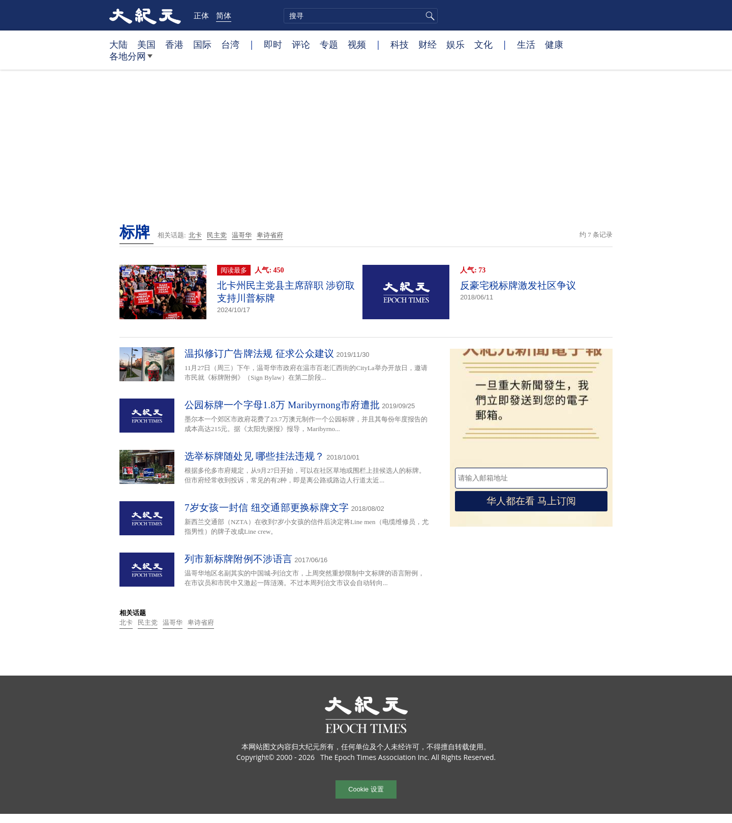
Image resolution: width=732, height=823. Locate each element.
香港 (174, 44)
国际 (202, 44)
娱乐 (455, 44)
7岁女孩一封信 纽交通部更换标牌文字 (267, 507)
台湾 (230, 44)
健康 (554, 44)
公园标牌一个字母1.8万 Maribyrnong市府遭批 (282, 405)
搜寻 (428, 15)
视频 (357, 44)
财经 (427, 44)
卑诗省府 (270, 235)
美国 (146, 44)
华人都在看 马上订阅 (531, 501)
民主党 (217, 235)
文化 (483, 44)
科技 (399, 44)
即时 (273, 44)
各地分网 (130, 60)
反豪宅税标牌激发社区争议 (518, 285)
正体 (201, 15)
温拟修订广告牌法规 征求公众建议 (259, 353)
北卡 (195, 235)
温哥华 (242, 235)
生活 (526, 44)
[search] (361, 15)
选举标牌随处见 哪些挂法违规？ (254, 456)
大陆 (118, 44)
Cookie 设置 (365, 789)
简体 (223, 15)
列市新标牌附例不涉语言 (238, 559)
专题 (329, 44)
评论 (301, 44)
